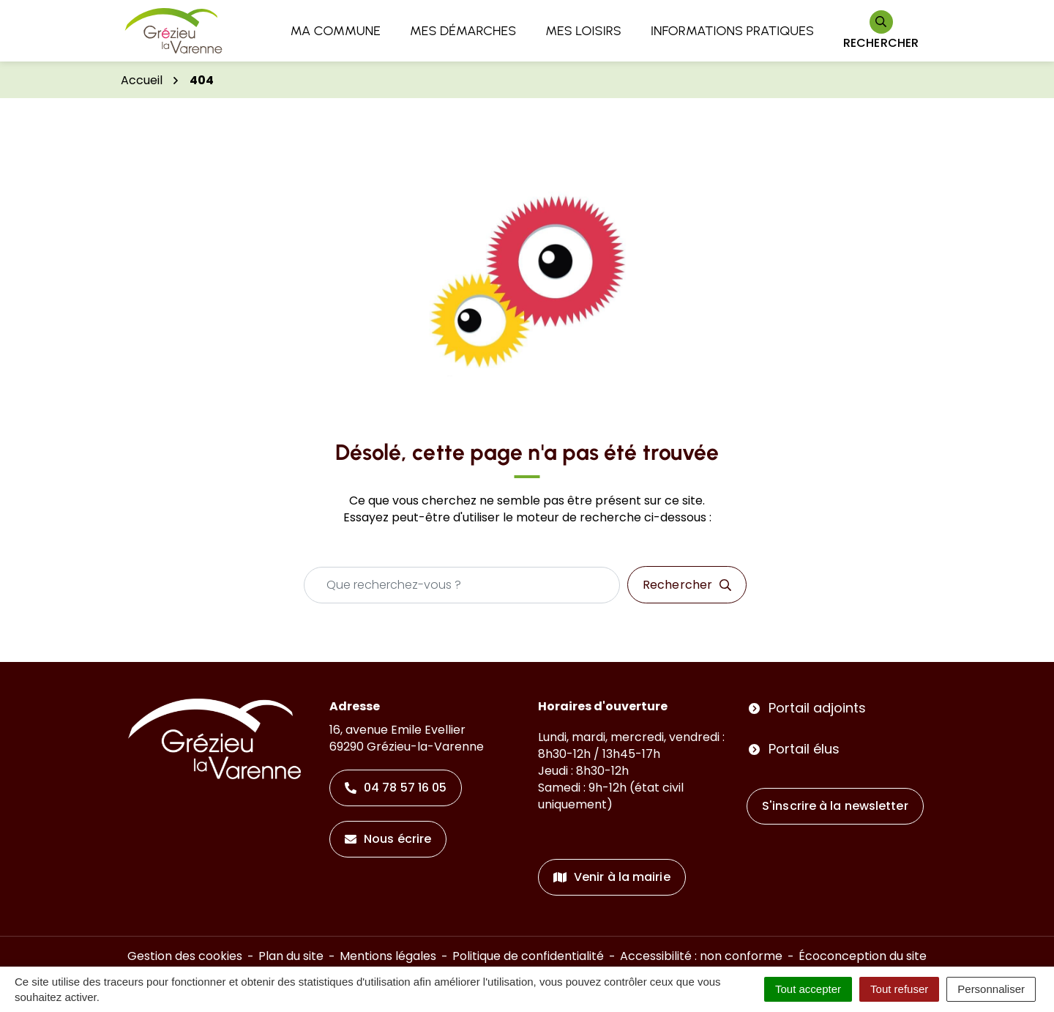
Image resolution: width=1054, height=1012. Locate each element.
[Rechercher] (881, 31)
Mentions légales (388, 956)
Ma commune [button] (336, 31)
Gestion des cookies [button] (184, 956)
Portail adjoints (817, 708)
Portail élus (804, 749)
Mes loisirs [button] (583, 31)
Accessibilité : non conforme (701, 956)
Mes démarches (463, 31)
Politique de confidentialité (528, 956)
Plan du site (291, 956)
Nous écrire (388, 838)
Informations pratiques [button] (732, 31)
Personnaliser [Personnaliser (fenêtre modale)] (991, 989)
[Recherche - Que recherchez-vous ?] (462, 585)
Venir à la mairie (611, 876)
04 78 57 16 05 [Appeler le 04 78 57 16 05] (395, 787)
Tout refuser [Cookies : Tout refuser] (899, 989)
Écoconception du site (863, 956)
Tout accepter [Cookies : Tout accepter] (808, 989)
